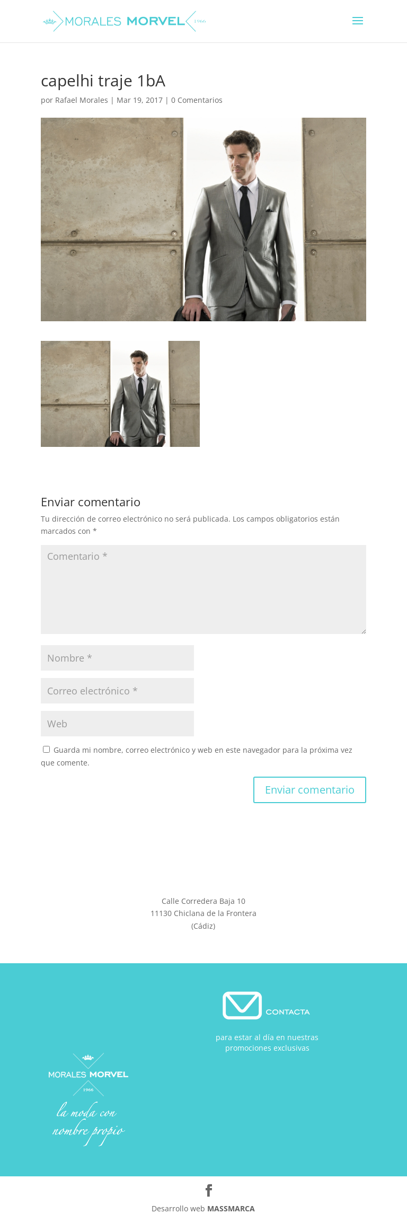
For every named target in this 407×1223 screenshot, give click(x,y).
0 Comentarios (197, 100)
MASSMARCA (231, 1208)
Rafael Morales (81, 100)
